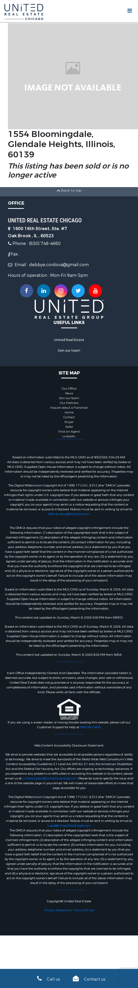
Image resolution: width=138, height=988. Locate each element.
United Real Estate (69, 340)
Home (69, 412)
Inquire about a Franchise (69, 407)
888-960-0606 (90, 727)
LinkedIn (69, 436)
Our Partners (69, 403)
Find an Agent (69, 431)
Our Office (69, 388)
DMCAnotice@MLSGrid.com (69, 514)
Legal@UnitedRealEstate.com (69, 825)
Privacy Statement (58, 910)
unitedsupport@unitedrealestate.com (50, 778)
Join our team (69, 350)
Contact (69, 417)
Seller (69, 427)
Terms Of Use (84, 910)
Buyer (69, 422)
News (69, 393)
